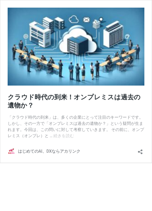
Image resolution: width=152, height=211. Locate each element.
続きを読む (63, 135)
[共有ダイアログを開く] (140, 149)
